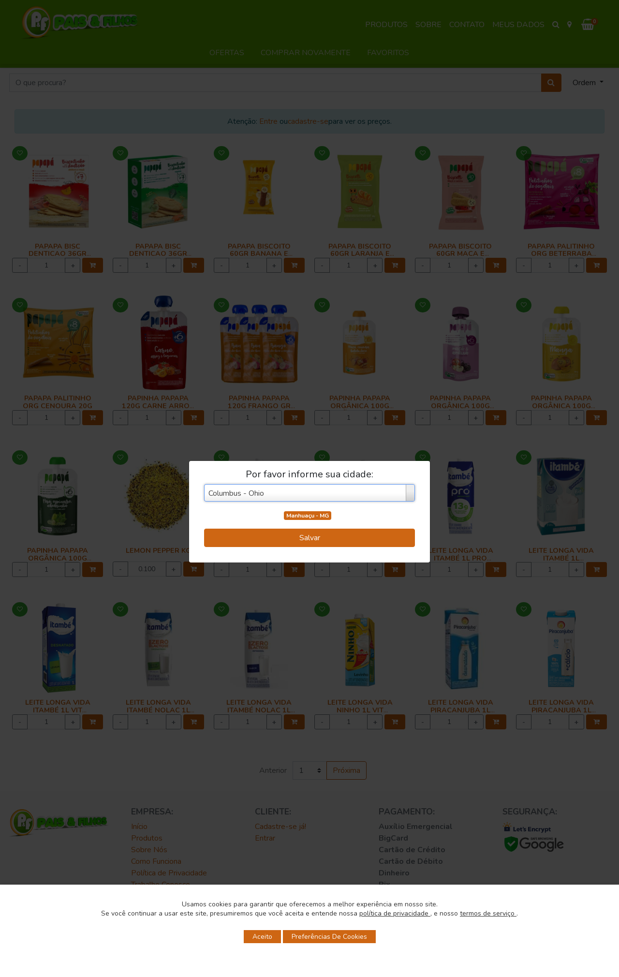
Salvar (309, 538)
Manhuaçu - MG (307, 515)
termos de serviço (488, 913)
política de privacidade (394, 913)
